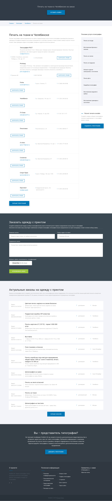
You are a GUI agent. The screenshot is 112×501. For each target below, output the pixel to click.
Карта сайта (62, 485)
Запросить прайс (64, 58)
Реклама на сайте (48, 488)
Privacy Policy (60, 498)
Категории (19, 23)
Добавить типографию (56, 452)
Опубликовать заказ (18, 271)
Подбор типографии (64, 476)
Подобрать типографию (92, 126)
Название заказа (14, 232)
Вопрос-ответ (63, 473)
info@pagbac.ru (85, 470)
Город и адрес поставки (63, 232)
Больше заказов (56, 414)
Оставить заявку (56, 12)
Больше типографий (19, 203)
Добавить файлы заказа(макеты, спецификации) (22, 259)
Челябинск (28, 23)
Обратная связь (85, 472)
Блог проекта (63, 482)
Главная (11, 23)
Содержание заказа (14, 241)
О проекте (62, 479)
